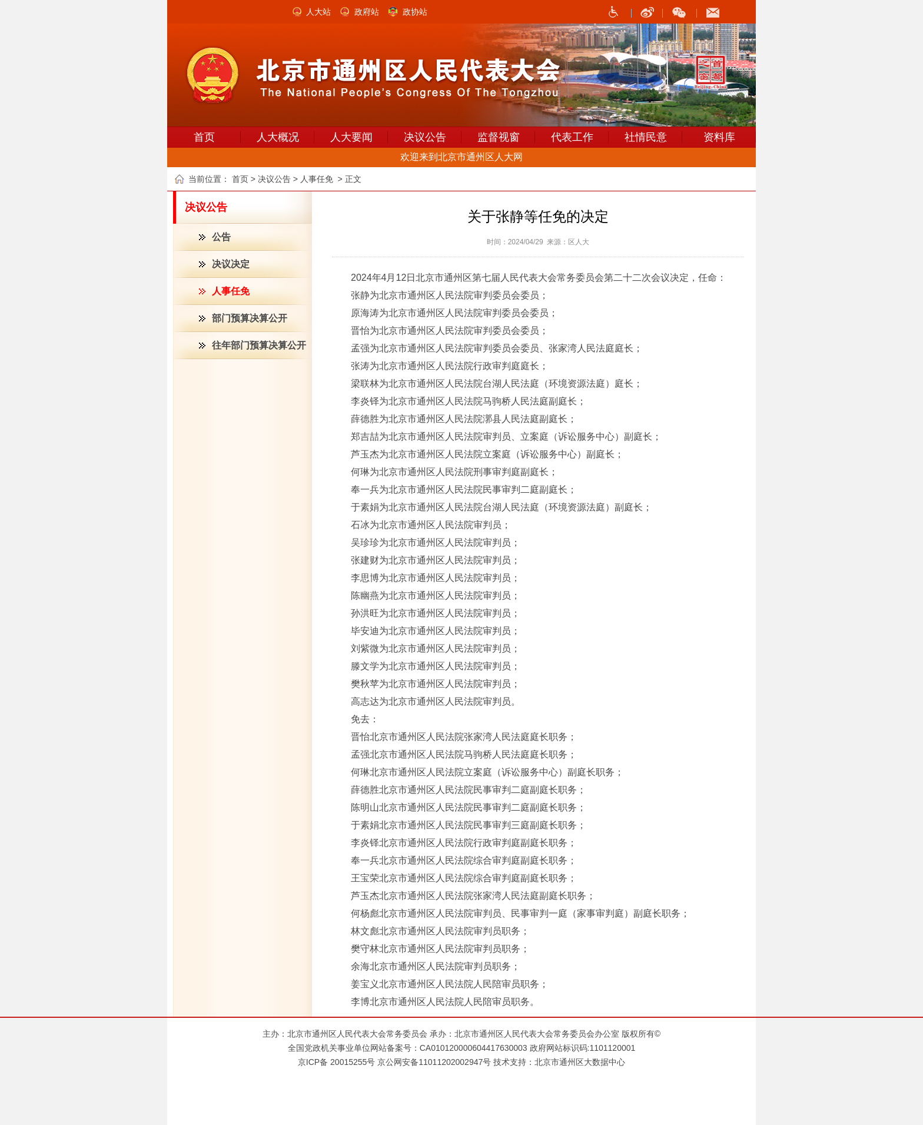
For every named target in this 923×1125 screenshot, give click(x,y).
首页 (204, 137)
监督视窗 (498, 137)
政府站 (366, 11)
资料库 (719, 137)
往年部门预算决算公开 (259, 345)
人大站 (318, 11)
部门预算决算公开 (249, 318)
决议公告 (425, 137)
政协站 (415, 11)
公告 (221, 237)
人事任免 (231, 291)
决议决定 (231, 264)
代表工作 (572, 137)
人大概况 (278, 137)
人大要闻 (351, 137)
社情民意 (646, 137)
